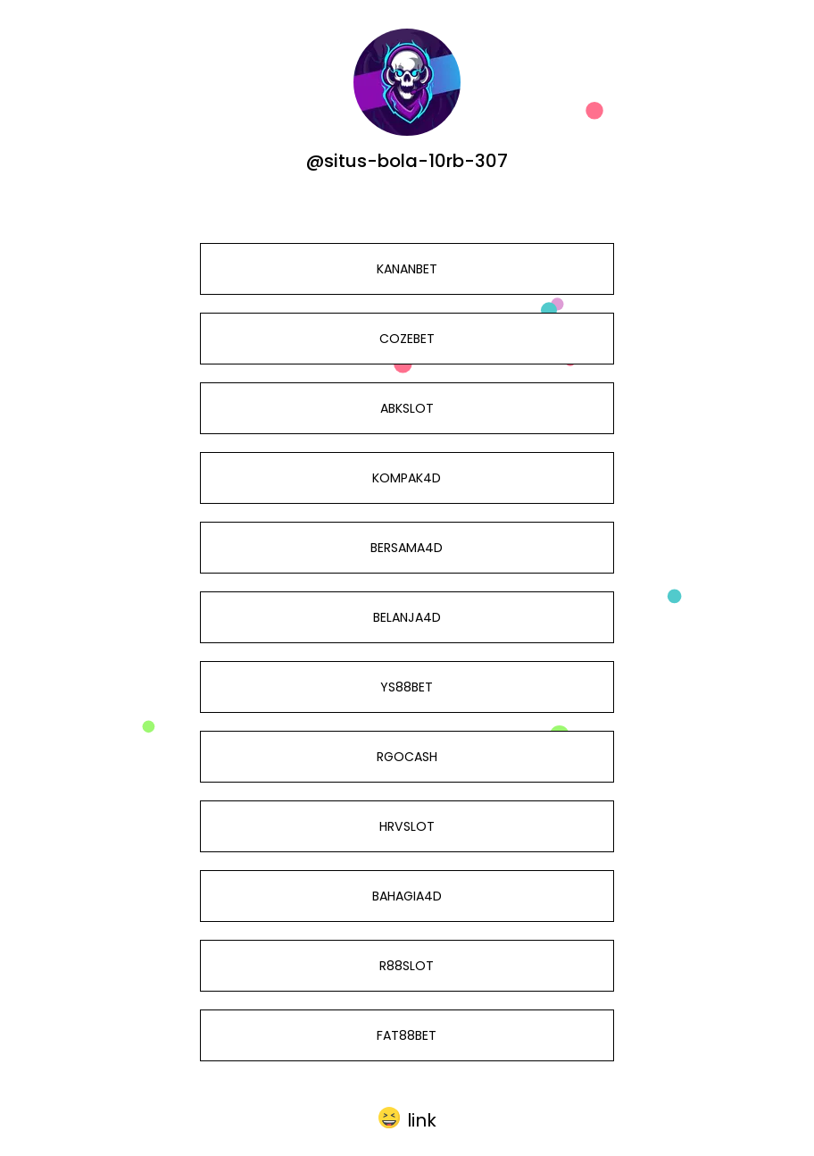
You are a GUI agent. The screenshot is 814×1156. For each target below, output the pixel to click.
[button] (407, 1117)
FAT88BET (406, 1035)
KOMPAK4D (406, 478)
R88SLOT (406, 966)
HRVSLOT (407, 826)
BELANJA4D (407, 617)
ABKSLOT (407, 408)
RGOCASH (407, 757)
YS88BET (406, 687)
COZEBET (407, 339)
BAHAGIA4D (407, 896)
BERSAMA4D (406, 548)
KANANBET (407, 269)
